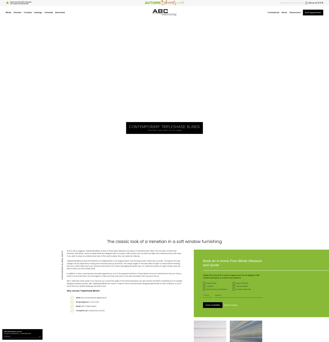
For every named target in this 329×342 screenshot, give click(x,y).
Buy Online (286, 3)
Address (218, 295)
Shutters (17, 12)
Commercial (273, 12)
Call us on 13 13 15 (314, 3)
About (284, 12)
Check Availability (212, 305)
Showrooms (295, 12)
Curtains (28, 12)
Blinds (8, 12)
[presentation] (238, 295)
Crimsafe (48, 12)
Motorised (60, 12)
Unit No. (207, 295)
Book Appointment (313, 12)
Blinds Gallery (298, 3)
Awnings (38, 12)
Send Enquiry (230, 305)
